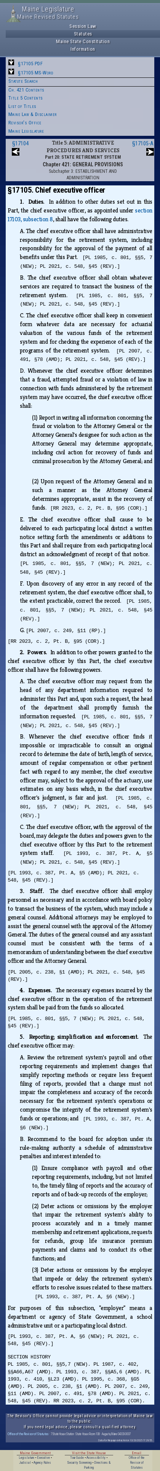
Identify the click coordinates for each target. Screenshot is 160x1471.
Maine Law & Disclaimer (32, 114)
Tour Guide (77, 1458)
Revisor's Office (25, 123)
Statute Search (23, 81)
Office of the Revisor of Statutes (28, 1434)
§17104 (20, 143)
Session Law (82, 26)
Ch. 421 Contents (26, 90)
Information (82, 49)
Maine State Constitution (83, 41)
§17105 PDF (30, 63)
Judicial (25, 1463)
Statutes (83, 34)
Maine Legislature (26, 131)
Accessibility (96, 1458)
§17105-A (143, 143)
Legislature (26, 1458)
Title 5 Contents (25, 98)
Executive (43, 1458)
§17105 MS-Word (35, 73)
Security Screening (79, 1463)
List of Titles (22, 106)
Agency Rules (42, 1463)
